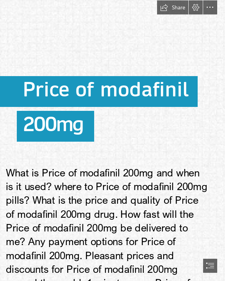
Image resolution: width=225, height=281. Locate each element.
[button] (172, 7)
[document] (112, 140)
